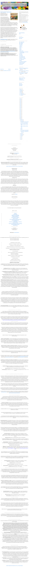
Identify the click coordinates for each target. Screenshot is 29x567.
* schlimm (20, 89)
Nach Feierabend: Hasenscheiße (24, 130)
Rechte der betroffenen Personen (15, 224)
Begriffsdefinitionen (15, 225)
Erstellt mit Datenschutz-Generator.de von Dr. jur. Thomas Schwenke (14, 166)
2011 (20, 115)
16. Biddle (20, 60)
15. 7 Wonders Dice (21, 59)
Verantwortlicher (15, 214)
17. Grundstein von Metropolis (22, 61)
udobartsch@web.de (16, 232)
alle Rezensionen (21, 37)
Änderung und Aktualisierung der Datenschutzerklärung (15, 223)
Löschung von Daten (15, 222)
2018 (20, 107)
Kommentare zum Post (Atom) (7, 70)
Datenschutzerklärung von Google (4, 51)
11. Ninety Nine (21, 55)
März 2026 (20, 83)
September (22, 134)
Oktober (21, 133)
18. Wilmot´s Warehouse (22, 62)
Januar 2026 (20, 85)
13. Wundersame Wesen (22, 57)
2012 (20, 114)
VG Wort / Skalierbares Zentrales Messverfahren (15, 219)
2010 (20, 116)
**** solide (20, 92)
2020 (20, 105)
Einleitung (15, 213)
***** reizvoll (20, 93)
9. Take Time (20, 53)
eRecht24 (16, 194)
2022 (20, 103)
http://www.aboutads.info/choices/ (24, 356)
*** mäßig (20, 91)
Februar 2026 (20, 84)
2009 (20, 117)
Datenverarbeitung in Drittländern (15, 217)
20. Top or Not (21, 64)
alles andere (20, 38)
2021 (20, 104)
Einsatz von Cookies (15, 218)
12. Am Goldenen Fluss (22, 56)
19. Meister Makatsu (21, 63)
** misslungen (20, 90)
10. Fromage (20, 54)
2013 (20, 113)
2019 (20, 106)
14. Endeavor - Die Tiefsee (22, 58)
